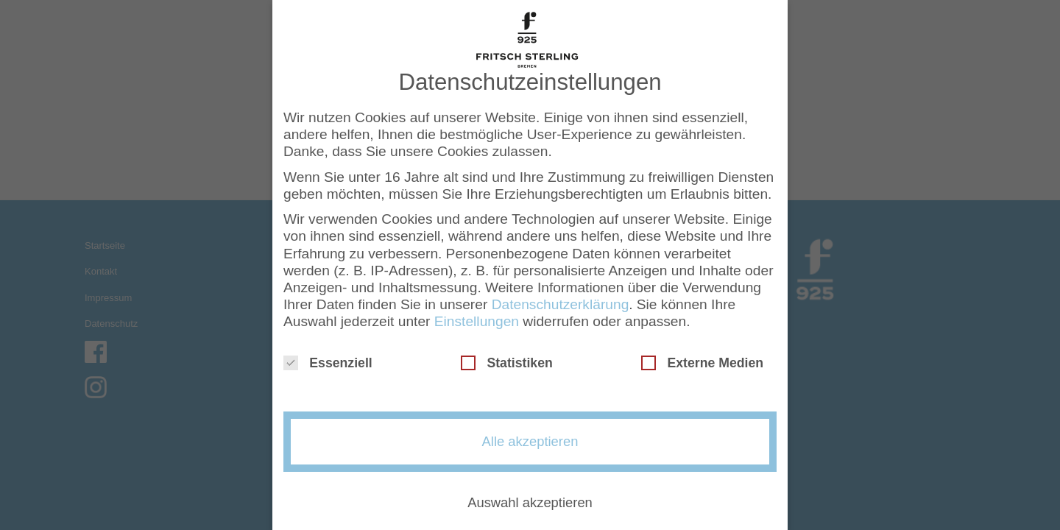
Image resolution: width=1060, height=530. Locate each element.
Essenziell (327, 357)
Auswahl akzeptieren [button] (530, 497)
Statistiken (507, 357)
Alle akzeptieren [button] (530, 436)
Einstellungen (476, 315)
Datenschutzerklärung (560, 298)
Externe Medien (702, 357)
